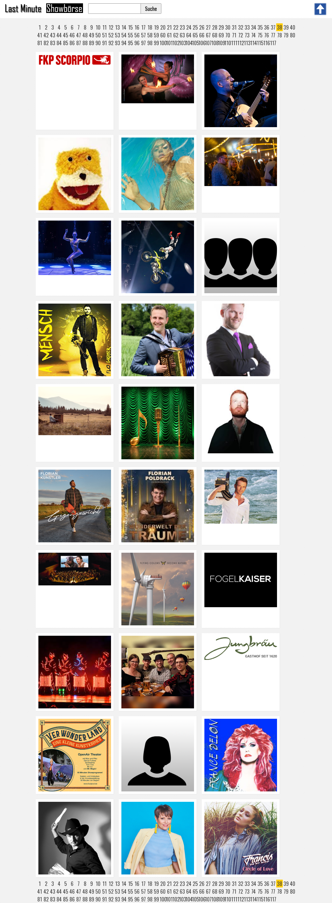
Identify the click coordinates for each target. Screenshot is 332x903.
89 (91, 43)
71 (234, 35)
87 (78, 43)
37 (273, 27)
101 (169, 43)
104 (189, 43)
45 (65, 35)
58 (150, 35)
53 (117, 35)
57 (143, 35)
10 (98, 27)
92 (111, 43)
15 (130, 27)
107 (208, 43)
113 (247, 43)
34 (253, 27)
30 (227, 27)
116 (266, 43)
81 (39, 43)
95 (130, 43)
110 (227, 43)
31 (234, 27)
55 (130, 35)
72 (240, 35)
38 (279, 27)
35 (260, 27)
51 (104, 35)
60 (162, 35)
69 (221, 35)
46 (72, 35)
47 (78, 35)
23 (182, 27)
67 (208, 35)
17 (143, 27)
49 (91, 35)
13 (117, 27)
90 (98, 43)
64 (188, 35)
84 (59, 43)
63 (182, 35)
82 (46, 43)
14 (124, 27)
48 (85, 35)
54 (124, 35)
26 (201, 27)
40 (292, 27)
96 (137, 43)
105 (195, 43)
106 (202, 43)
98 (150, 43)
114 (253, 43)
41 (39, 35)
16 (137, 27)
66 (201, 35)
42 (46, 35)
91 (104, 43)
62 (175, 35)
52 (111, 35)
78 (279, 35)
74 (253, 35)
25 (195, 27)
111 (234, 43)
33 (247, 27)
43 (52, 35)
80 (292, 35)
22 (175, 27)
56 (137, 35)
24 (188, 27)
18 (150, 27)
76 (266, 35)
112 (240, 43)
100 (163, 43)
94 (124, 43)
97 (143, 43)
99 (156, 43)
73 (247, 35)
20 (162, 27)
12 (111, 27)
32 (240, 27)
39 (286, 27)
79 (286, 35)
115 (260, 43)
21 (169, 27)
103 (182, 43)
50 (98, 35)
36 (266, 27)
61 (169, 35)
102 (176, 43)
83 (52, 43)
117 (273, 43)
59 (156, 35)
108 (215, 43)
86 (72, 43)
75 (260, 35)
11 (104, 27)
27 (208, 27)
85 (65, 43)
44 (59, 35)
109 (221, 43)
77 (273, 35)
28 (214, 27)
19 (156, 27)
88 (85, 43)
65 (195, 35)
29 (221, 27)
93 (117, 43)
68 (214, 35)
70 (227, 35)
